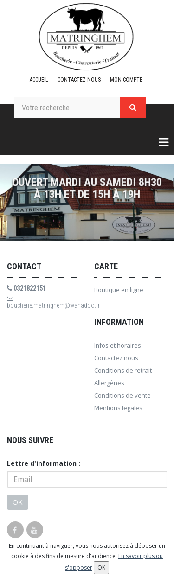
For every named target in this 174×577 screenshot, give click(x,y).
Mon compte (126, 79)
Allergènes (109, 383)
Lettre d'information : (43, 463)
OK (18, 502)
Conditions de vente (122, 395)
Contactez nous (79, 79)
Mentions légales (118, 408)
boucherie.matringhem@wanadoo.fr (43, 302)
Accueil (39, 79)
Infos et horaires (117, 345)
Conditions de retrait (123, 370)
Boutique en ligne (118, 289)
